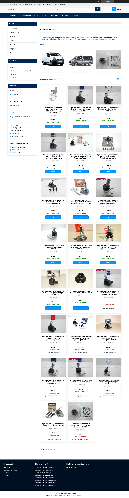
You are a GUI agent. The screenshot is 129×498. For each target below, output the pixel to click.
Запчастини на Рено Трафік (44, 467)
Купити (53, 126)
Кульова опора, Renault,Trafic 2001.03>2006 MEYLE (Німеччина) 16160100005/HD (108, 338)
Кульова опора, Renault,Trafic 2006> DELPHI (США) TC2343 (53, 424)
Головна (12, 15)
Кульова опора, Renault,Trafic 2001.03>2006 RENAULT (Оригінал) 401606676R (108, 156)
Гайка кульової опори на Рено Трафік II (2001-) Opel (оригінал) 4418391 (81, 425)
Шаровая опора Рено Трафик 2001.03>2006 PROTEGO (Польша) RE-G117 (81, 338)
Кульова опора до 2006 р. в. (53, 72)
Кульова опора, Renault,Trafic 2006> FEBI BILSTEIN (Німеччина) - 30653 (108, 247)
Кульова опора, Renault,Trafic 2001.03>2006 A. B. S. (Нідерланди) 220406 (53, 201)
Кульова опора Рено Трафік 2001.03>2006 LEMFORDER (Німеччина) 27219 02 (80, 109)
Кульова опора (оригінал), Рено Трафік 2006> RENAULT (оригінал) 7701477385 (108, 201)
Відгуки (12, 49)
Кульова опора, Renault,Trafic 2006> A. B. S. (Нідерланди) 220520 (53, 292)
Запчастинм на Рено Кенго (43, 472)
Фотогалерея (14, 28)
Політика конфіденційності (75, 495)
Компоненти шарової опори (108, 72)
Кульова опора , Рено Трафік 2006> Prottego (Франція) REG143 (108, 381)
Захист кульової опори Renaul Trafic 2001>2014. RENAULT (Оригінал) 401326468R (53, 110)
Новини (12, 36)
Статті (12, 40)
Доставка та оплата (70, 15)
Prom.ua (74, 493)
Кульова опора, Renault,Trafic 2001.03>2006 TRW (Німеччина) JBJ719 (53, 338)
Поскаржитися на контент (60, 495)
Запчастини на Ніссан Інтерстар (45, 482)
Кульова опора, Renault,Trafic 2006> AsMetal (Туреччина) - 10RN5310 (81, 247)
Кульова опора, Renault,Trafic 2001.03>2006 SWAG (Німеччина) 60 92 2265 (108, 292)
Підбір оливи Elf (71, 467)
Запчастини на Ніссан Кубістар (45, 485)
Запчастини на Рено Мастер (44, 470)
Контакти (54, 15)
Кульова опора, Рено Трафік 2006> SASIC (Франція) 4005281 (53, 247)
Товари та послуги (27, 15)
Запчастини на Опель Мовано (44, 477)
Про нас (44, 15)
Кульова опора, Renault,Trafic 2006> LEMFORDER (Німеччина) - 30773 (53, 381)
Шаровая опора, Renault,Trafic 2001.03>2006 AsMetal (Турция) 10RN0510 (81, 201)
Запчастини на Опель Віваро (44, 475)
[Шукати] (97, 9)
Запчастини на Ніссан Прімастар (45, 480)
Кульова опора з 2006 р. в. (81, 72)
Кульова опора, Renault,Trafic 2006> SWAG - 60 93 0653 (81, 381)
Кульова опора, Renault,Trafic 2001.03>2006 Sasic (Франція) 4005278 (108, 109)
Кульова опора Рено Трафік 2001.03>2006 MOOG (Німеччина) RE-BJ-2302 (53, 156)
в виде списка (120, 79)
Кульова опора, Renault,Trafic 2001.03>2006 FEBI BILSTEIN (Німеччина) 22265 (81, 156)
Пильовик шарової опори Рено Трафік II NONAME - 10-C (81, 292)
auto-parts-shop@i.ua (18, 147)
